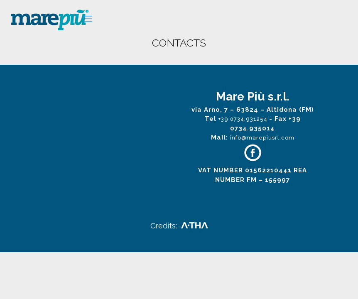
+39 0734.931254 (243, 119)
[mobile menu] (88, 19)
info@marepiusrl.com (262, 138)
